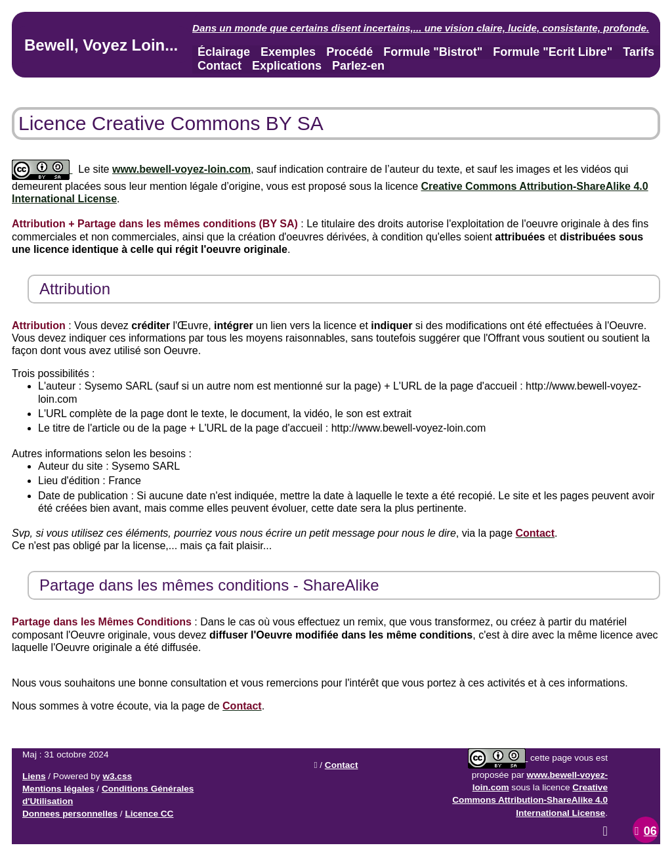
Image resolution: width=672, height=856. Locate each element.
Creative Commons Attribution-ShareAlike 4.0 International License (530, 799)
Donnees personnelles (69, 814)
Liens (34, 776)
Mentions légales (58, 789)
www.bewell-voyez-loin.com (181, 169)
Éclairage (224, 51)
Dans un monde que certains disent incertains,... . (420, 28)
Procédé (349, 51)
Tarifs (638, 51)
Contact (220, 65)
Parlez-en (358, 65)
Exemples (288, 51)
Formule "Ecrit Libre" (552, 51)
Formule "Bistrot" (432, 51)
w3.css (117, 776)
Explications (287, 65)
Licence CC (149, 814)
